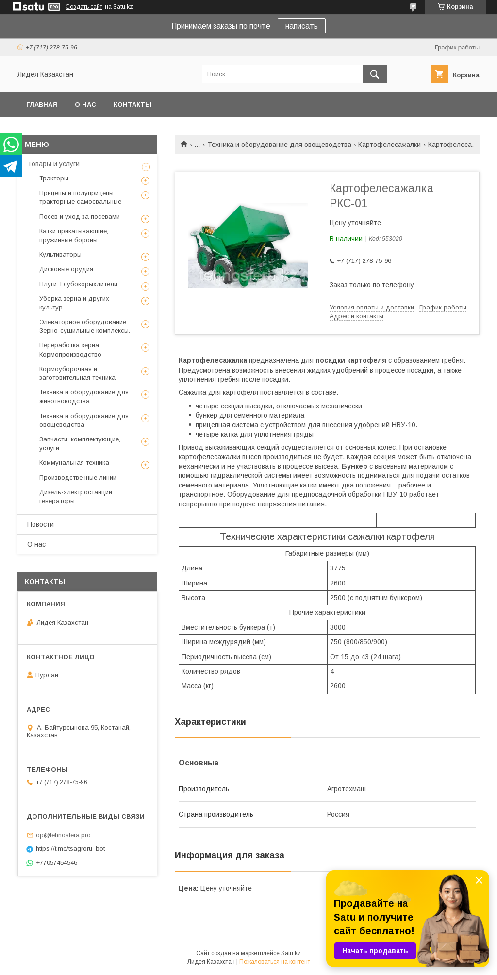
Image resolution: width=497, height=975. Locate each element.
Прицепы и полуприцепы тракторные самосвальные (80, 197)
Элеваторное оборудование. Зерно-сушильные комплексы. (84, 326)
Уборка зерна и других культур (74, 303)
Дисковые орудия (66, 269)
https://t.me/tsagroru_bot (70, 848)
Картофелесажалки (389, 144)
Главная (41, 104)
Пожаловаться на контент (274, 962)
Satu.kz (291, 953)
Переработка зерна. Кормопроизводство (70, 349)
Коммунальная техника (74, 462)
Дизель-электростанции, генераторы (76, 496)
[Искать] (375, 74)
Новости (40, 524)
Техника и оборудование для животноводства (84, 397)
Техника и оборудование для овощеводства (279, 144)
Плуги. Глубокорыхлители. (79, 284)
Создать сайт (84, 6)
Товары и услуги (53, 164)
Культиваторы (60, 254)
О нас (85, 104)
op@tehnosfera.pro (63, 835)
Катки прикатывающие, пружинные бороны (73, 236)
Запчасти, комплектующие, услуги (79, 444)
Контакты (132, 104)
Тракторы (53, 178)
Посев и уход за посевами (79, 216)
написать (301, 26)
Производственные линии (77, 477)
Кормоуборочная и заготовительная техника (77, 373)
